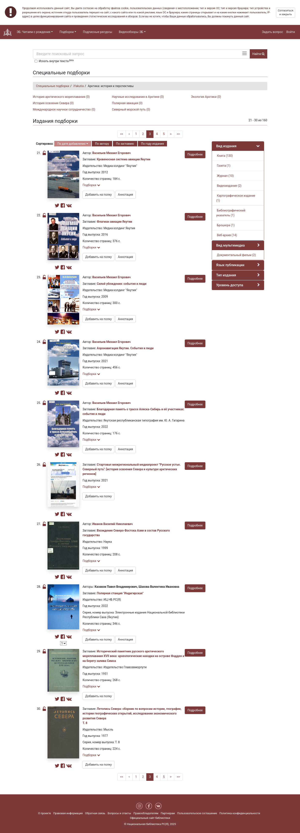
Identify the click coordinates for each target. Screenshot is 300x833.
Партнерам (168, 813)
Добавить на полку (98, 194)
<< (121, 134)
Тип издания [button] (226, 275)
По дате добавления (72, 143)
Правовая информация (68, 813)
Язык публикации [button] (230, 265)
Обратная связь (95, 813)
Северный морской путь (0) (131, 109)
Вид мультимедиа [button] (230, 245)
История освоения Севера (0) (53, 103)
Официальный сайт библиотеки (150, 817)
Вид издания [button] (226, 146)
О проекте (44, 813)
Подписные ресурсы (97, 32)
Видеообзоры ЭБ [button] (131, 32)
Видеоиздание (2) (229, 185)
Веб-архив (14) (226, 235)
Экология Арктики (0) (206, 96)
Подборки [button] (67, 32)
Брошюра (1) (225, 225)
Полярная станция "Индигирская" (120, 593)
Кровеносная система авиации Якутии (123, 159)
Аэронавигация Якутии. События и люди (125, 348)
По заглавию (125, 143)
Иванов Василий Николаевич (112, 524)
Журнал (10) (225, 175)
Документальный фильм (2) (236, 255)
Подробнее (195, 154)
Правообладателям (145, 813)
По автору (102, 143)
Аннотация (125, 194)
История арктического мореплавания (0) (61, 96)
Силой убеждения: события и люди (122, 283)
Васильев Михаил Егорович (111, 153)
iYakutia (78, 86)
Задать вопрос (272, 32)
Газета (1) (223, 165)
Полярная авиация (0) (127, 103)
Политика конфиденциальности (239, 813)
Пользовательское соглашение (197, 813)
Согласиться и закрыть (285, 12)
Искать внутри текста (56, 61)
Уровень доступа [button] (229, 285)
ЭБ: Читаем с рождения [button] (33, 32)
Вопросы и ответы (119, 813)
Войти (290, 32)
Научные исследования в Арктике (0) (138, 96)
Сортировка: (45, 143)
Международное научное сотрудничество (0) (64, 109)
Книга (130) (224, 155)
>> (178, 134)
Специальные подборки (52, 86)
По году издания (152, 143)
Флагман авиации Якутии (114, 221)
